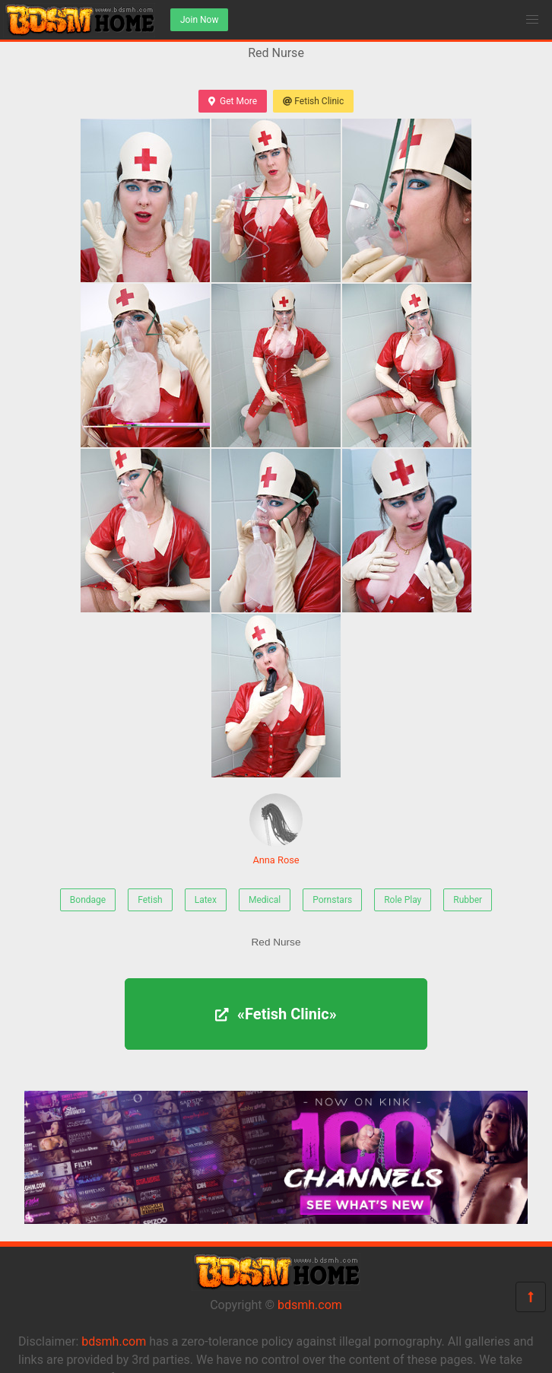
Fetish (150, 900)
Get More (232, 101)
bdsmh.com (310, 1305)
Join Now (199, 19)
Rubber (467, 900)
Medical (265, 900)
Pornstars (332, 900)
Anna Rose (276, 829)
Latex (206, 900)
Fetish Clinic (313, 101)
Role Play (402, 900)
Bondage (88, 900)
